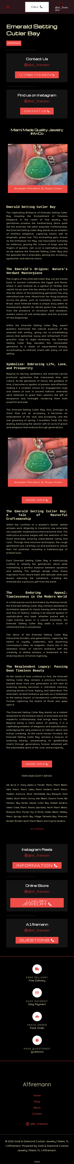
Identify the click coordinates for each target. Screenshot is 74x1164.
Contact (37, 1113)
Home (37, 1095)
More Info (35, 500)
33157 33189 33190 (37, 829)
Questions (35, 940)
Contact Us (35, 111)
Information (34, 865)
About (37, 1107)
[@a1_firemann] (61, 7)
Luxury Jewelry (35, 902)
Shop (37, 1101)
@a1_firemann (38, 65)
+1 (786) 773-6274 (35, 74)
